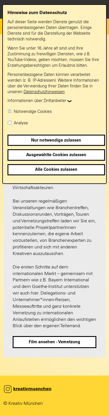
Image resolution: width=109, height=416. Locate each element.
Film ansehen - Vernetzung (54, 342)
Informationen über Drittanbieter (36, 101)
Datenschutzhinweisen (44, 92)
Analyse (17, 123)
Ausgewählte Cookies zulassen (56, 155)
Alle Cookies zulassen (56, 170)
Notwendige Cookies (29, 111)
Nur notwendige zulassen (56, 140)
